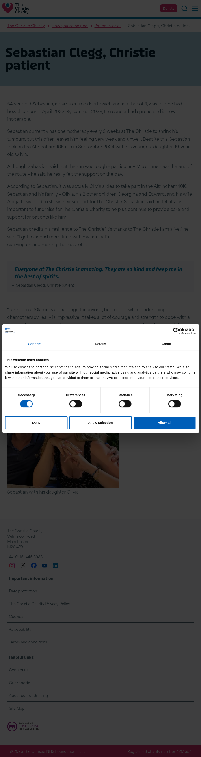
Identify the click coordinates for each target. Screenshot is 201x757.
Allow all (165, 422)
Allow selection (100, 422)
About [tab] (166, 344)
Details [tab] (100, 344)
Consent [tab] (34, 344)
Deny (36, 422)
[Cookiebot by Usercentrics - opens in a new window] (176, 331)
